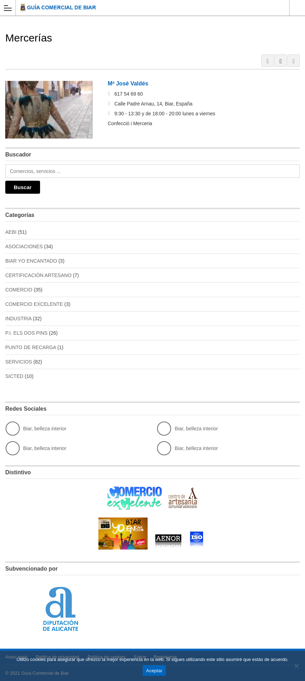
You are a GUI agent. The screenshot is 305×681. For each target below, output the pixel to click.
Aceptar (154, 670)
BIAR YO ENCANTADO (31, 261)
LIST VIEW (280, 60)
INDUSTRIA (18, 318)
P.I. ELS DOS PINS (26, 333)
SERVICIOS (18, 362)
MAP (293, 60)
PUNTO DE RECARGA (30, 347)
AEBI (11, 232)
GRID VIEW (267, 60)
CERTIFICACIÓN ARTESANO (38, 275)
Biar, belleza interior (36, 429)
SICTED (14, 376)
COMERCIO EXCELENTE (34, 304)
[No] (296, 665)
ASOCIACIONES (24, 246)
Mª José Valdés (128, 83)
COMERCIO (18, 290)
